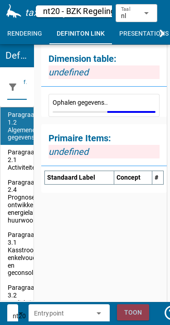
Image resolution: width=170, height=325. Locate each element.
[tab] (24, 33)
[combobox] (62, 316)
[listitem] (17, 126)
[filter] (25, 87)
